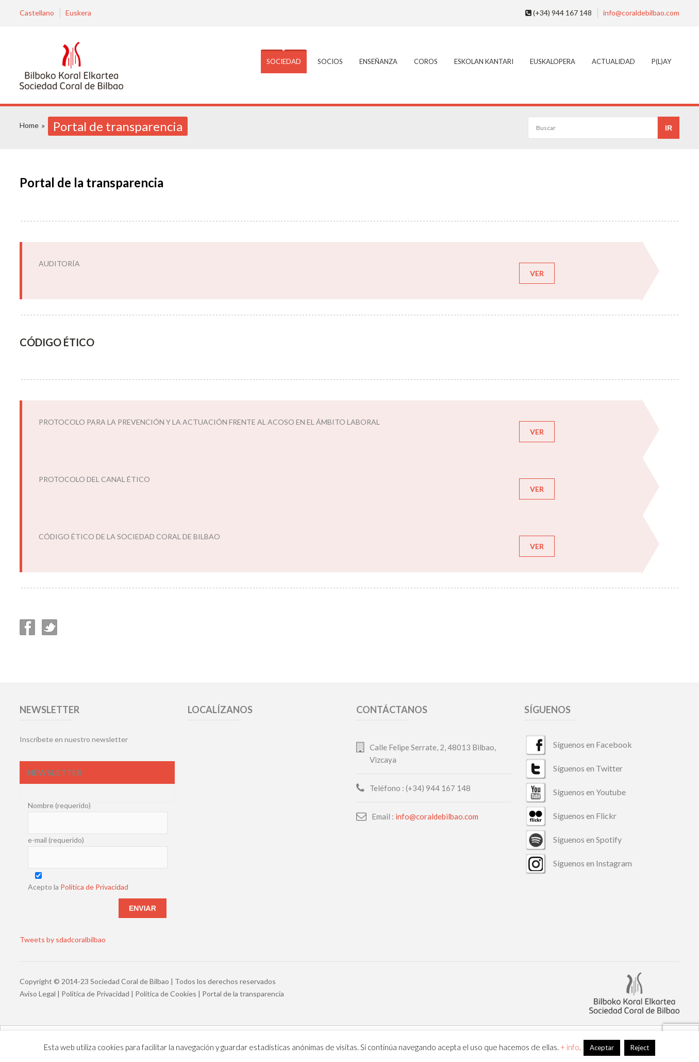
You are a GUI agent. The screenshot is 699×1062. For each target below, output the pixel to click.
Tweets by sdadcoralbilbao (63, 939)
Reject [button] (639, 1047)
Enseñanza (378, 61)
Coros (426, 61)
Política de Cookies (165, 993)
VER (537, 273)
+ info (569, 1047)
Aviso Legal (38, 993)
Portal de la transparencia (243, 993)
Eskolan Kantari (483, 61)
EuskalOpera (552, 61)
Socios (330, 61)
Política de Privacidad (94, 886)
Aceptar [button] (602, 1047)
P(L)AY (661, 61)
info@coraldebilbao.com (641, 12)
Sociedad (284, 61)
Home (29, 125)
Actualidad (613, 61)
